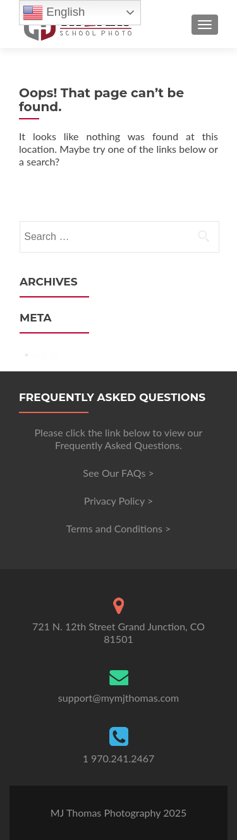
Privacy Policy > (119, 501)
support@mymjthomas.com (118, 698)
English (54, 13)
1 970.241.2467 (119, 758)
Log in (45, 354)
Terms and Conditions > (118, 528)
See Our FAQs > (118, 473)
